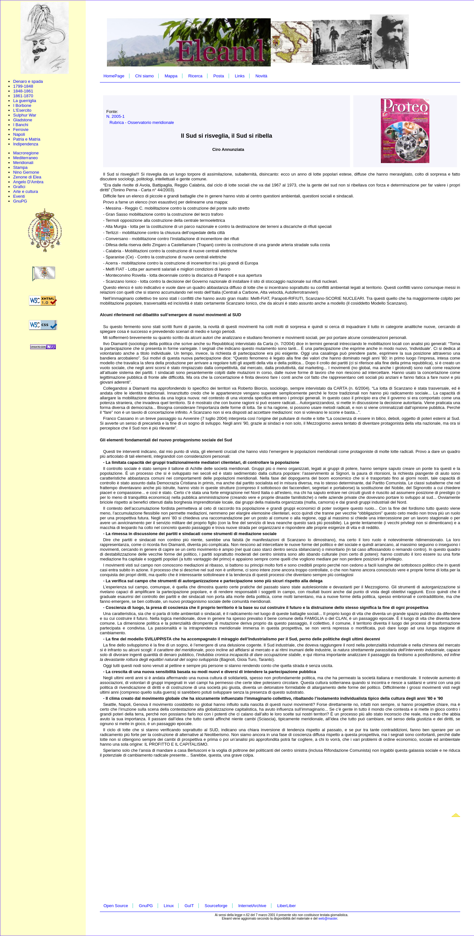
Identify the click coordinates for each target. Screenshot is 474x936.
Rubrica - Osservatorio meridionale (142, 122)
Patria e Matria (26, 139)
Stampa (20, 167)
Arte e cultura (25, 191)
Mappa (171, 76)
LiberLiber (286, 905)
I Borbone (22, 105)
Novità (261, 76)
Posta (218, 76)
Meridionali (23, 162)
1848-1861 (23, 91)
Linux (169, 905)
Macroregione (26, 153)
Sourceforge (216, 905)
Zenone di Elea (27, 177)
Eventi (19, 196)
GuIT (189, 905)
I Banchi (20, 124)
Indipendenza (25, 144)
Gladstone (22, 119)
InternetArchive (252, 905)
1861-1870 (23, 95)
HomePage (113, 76)
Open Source (115, 905)
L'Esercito (22, 110)
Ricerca (195, 76)
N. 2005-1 (115, 116)
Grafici (19, 186)
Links (239, 76)
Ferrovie (21, 129)
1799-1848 (23, 86)
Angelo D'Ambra (28, 181)
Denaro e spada (28, 81)
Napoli (19, 134)
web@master (328, 918)
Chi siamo (144, 76)
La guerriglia (24, 100)
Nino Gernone (26, 172)
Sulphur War (24, 115)
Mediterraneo (25, 157)
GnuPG (20, 201)
